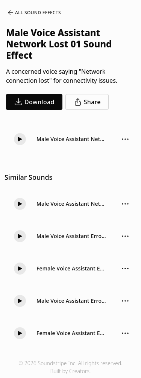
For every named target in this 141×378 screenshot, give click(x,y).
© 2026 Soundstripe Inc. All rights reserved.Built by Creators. (70, 367)
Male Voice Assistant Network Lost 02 (71, 203)
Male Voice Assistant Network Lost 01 (71, 139)
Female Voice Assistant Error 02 (71, 333)
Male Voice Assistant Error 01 (71, 300)
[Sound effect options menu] (125, 139)
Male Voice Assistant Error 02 (71, 236)
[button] (20, 139)
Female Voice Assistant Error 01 (71, 268)
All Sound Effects (34, 13)
